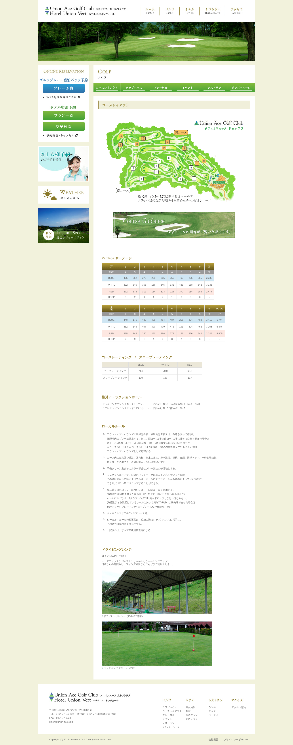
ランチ (212, 707)
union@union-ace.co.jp (61, 722)
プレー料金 (168, 715)
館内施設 (190, 707)
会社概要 (213, 739)
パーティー (215, 715)
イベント (167, 719)
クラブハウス (169, 707)
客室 (188, 711)
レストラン (168, 723)
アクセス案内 (239, 707)
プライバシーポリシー (236, 739)
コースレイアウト (172, 711)
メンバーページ (170, 727)
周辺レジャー (193, 719)
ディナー (213, 711)
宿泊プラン (192, 715)
